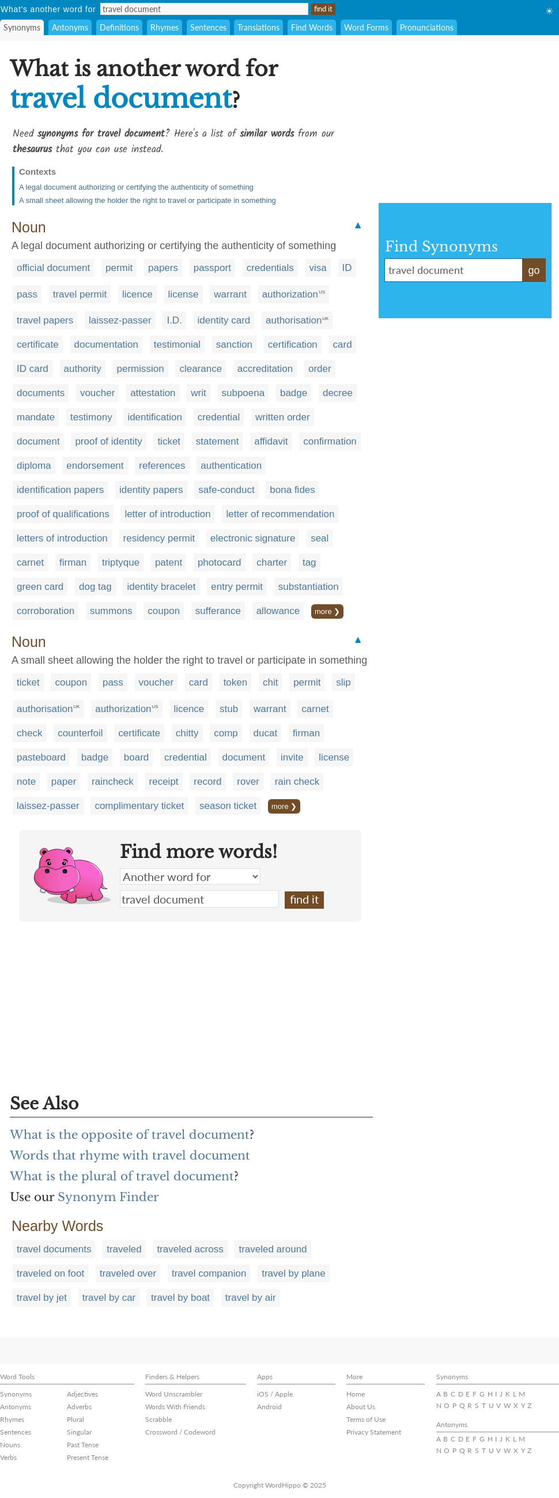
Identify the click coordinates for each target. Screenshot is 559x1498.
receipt (164, 781)
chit (270, 682)
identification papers (60, 489)
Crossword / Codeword (180, 1432)
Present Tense (87, 1457)
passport (212, 267)
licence (137, 294)
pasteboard (41, 757)
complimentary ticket (139, 805)
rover (248, 781)
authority (82, 368)
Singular (79, 1432)
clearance (200, 368)
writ (198, 392)
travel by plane (294, 1273)
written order (282, 417)
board (136, 757)
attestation (152, 392)
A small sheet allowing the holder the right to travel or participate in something (147, 200)
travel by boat (180, 1297)
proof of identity (108, 441)
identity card (224, 320)
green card (40, 586)
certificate (38, 344)
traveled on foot (50, 1273)
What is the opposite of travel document (130, 1135)
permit (119, 267)
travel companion (209, 1273)
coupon (164, 610)
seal (319, 538)
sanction (234, 344)
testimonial (177, 344)
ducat (266, 733)
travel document (199, 899)
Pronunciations (427, 27)
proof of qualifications (63, 514)
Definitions (119, 27)
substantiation (308, 586)
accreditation (265, 368)
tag (309, 562)
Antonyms (70, 27)
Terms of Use (366, 1419)
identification (154, 417)
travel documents (54, 1249)
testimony (91, 417)
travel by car (109, 1297)
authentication (231, 465)
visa (318, 267)
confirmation (330, 441)
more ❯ (327, 611)
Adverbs (79, 1406)
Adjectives (82, 1394)
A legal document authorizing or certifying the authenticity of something (136, 187)
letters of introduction (62, 538)
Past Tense (83, 1444)
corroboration (45, 610)
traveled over (128, 1273)
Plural (75, 1419)
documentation (106, 344)
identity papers (151, 489)
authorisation (294, 320)
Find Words (312, 27)
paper (63, 781)
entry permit (237, 586)
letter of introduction (167, 514)
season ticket (227, 805)
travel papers (45, 320)
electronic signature (252, 538)
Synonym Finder (108, 1197)
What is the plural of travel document (122, 1176)
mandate (36, 417)
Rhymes (164, 27)
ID (347, 267)
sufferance (218, 610)
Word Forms (366, 27)
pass (27, 294)
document (38, 441)
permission (140, 368)
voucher (97, 392)
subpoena (243, 392)
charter (271, 562)
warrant (230, 294)
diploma (34, 465)
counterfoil (80, 733)
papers (163, 267)
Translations (258, 27)
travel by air (250, 1297)
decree (338, 392)
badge (293, 392)
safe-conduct (226, 489)
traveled (124, 1249)
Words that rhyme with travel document (130, 1155)
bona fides (292, 489)
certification (293, 344)
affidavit (271, 441)
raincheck (113, 781)
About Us (360, 1406)
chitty (187, 733)
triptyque (120, 562)
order (319, 368)
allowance (278, 610)
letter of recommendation (280, 514)
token (236, 682)
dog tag (95, 586)
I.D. (174, 320)
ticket (168, 441)
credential (219, 417)
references (162, 465)
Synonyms (21, 27)
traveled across (190, 1249)
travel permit (80, 294)
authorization (290, 294)
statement (217, 441)
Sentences (208, 27)
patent (168, 562)
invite (292, 757)
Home (355, 1394)
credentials (270, 267)
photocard (219, 562)
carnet (30, 562)
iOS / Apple (275, 1394)
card (342, 344)
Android (269, 1406)
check (29, 733)
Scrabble (158, 1419)
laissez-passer (120, 320)
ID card (32, 368)
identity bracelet (161, 586)
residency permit (159, 538)
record (207, 781)
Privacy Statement (373, 1432)
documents (41, 392)
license (183, 294)
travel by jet (42, 1297)
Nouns (10, 1444)
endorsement (94, 465)
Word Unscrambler (173, 1394)
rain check (297, 781)
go (533, 270)
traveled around (273, 1249)
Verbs (8, 1457)
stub (229, 708)
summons (111, 610)
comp (226, 733)
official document (53, 267)
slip (343, 682)
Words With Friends (175, 1406)
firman (72, 562)
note (26, 781)
